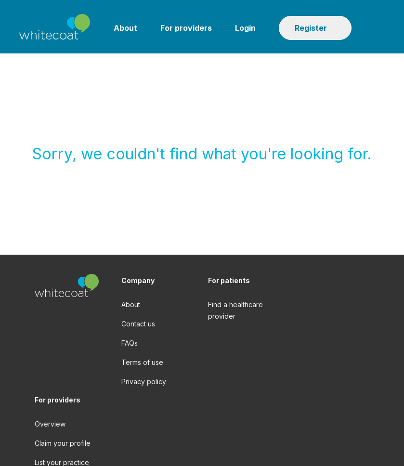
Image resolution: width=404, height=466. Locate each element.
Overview (50, 424)
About (125, 28)
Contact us (138, 324)
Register (311, 28)
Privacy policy (143, 381)
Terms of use (142, 362)
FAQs (129, 343)
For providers (186, 28)
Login (245, 28)
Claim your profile (63, 443)
